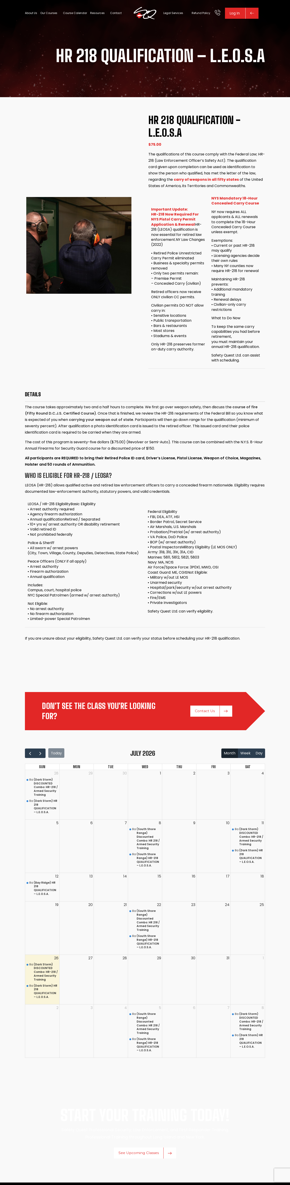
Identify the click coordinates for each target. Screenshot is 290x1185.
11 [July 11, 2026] (263, 824)
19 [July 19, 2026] (56, 906)
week (245, 754)
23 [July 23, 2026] (193, 906)
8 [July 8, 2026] (160, 824)
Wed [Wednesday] (145, 768)
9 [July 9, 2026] (194, 824)
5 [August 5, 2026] (160, 1009)
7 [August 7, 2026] (228, 1009)
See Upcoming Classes (145, 1155)
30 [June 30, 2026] (125, 774)
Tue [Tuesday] (111, 768)
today (56, 754)
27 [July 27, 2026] (90, 959)
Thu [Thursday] (179, 768)
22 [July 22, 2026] (159, 906)
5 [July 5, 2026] (57, 824)
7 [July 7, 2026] (126, 824)
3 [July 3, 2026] (228, 774)
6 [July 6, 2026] (91, 824)
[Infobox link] (217, 13)
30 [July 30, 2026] (193, 959)
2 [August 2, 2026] (57, 1009)
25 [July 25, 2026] (262, 906)
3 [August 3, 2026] (92, 1009)
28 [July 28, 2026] (125, 959)
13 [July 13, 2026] (91, 877)
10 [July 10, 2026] (228, 824)
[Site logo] (145, 13)
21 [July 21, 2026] (125, 906)
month (229, 754)
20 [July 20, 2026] (90, 906)
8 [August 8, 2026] (263, 1009)
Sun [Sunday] (42, 768)
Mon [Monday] (76, 768)
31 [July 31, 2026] (228, 959)
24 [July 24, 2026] (227, 906)
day (259, 754)
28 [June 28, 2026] (56, 774)
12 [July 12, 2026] (56, 877)
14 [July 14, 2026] (125, 877)
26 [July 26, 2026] (56, 959)
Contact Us (211, 712)
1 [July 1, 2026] (160, 774)
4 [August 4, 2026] (125, 1009)
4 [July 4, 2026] (262, 774)
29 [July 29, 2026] (159, 959)
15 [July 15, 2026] (159, 877)
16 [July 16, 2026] (193, 877)
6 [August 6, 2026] (194, 1009)
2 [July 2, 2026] (194, 774)
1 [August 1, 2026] (263, 959)
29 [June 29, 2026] (91, 774)
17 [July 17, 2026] (228, 877)
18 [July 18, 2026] (262, 877)
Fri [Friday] (213, 768)
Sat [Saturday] (248, 768)
